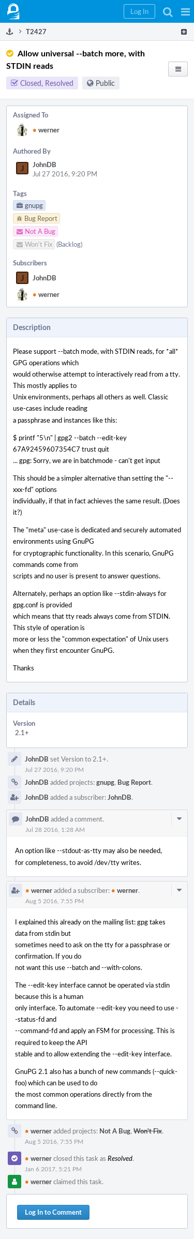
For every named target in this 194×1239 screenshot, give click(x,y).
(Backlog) (69, 244)
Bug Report (134, 782)
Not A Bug (114, 1131)
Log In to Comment (53, 1212)
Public (105, 83)
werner (46, 130)
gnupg (105, 782)
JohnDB (44, 164)
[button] (185, 11)
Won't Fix (147, 1131)
